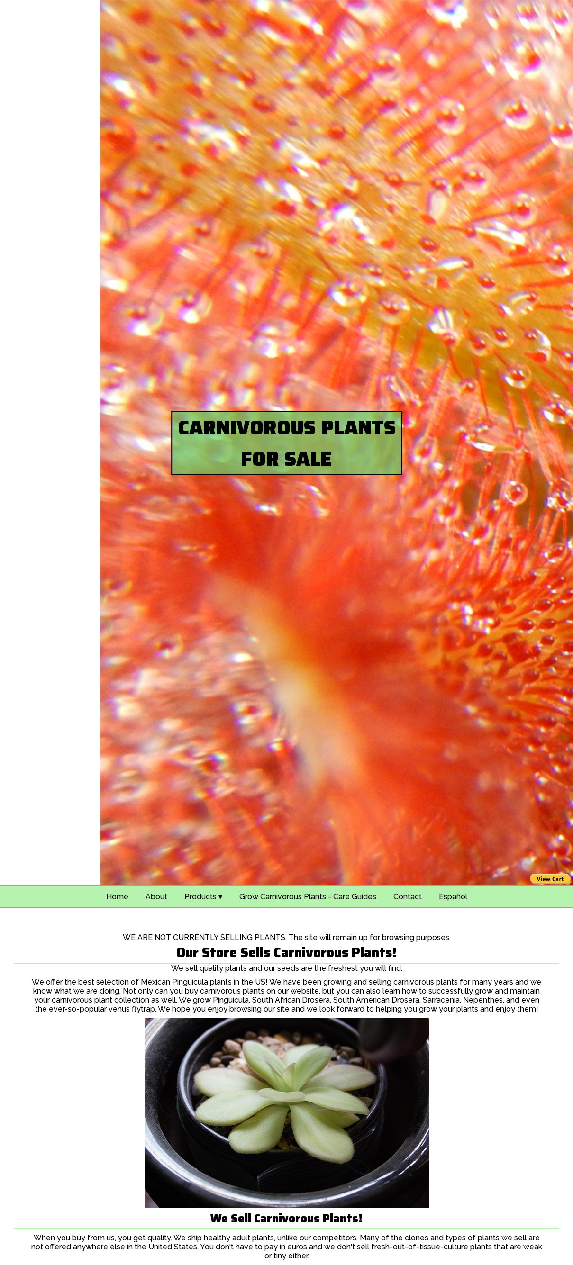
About (156, 896)
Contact (407, 896)
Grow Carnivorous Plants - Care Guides (307, 896)
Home (117, 896)
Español (453, 896)
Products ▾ (203, 896)
